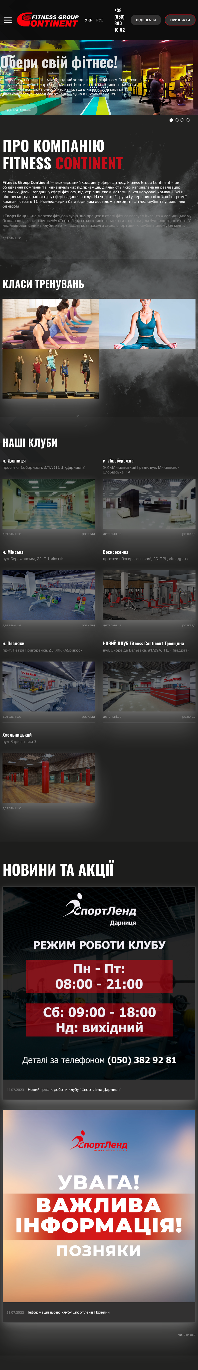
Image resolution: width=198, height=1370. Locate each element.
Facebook (171, 1330)
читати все (187, 1284)
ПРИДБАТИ (180, 20)
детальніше (11, 238)
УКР (88, 20)
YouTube (26, 1330)
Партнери (62, 1365)
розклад (88, 554)
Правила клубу (89, 1365)
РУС (99, 20)
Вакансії (42, 1365)
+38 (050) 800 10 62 (119, 20)
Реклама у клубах (122, 1365)
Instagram (66, 1330)
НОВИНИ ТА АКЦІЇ (58, 891)
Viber (102, 1330)
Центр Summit (155, 1365)
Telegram (139, 1330)
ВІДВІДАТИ (146, 20)
